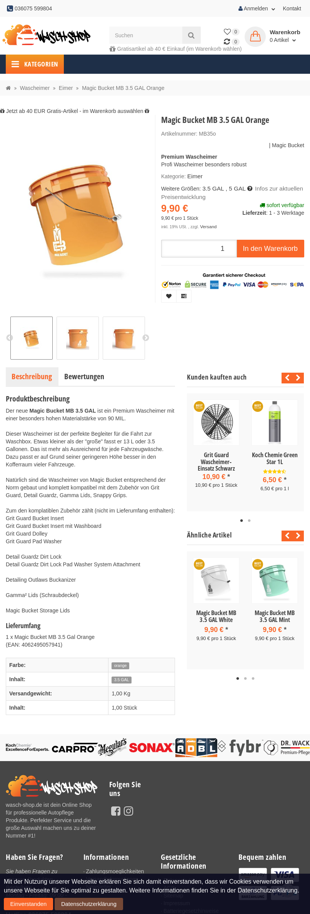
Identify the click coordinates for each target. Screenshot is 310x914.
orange (120, 665)
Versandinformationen (112, 879)
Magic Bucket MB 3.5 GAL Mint (275, 614)
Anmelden (256, 8)
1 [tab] (241, 519)
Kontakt (292, 8)
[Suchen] (146, 35)
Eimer (194, 176)
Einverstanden (21, 906)
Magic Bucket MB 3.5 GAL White (216, 614)
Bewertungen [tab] (84, 376)
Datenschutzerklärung (64, 906)
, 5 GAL (232, 187)
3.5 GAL (212, 187)
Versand (207, 224)
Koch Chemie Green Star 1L (275, 458)
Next (298, 378)
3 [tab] (253, 676)
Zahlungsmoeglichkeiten (115, 871)
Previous (285, 378)
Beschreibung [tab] (32, 376)
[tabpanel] (216, 450)
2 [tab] (249, 519)
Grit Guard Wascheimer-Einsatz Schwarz (216, 462)
